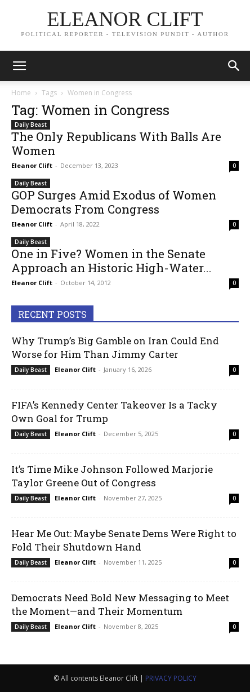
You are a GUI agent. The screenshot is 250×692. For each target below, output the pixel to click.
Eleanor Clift (31, 165)
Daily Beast (31, 124)
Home (21, 92)
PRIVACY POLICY (171, 678)
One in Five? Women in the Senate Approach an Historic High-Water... (111, 261)
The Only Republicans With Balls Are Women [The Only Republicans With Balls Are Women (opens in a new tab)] (116, 143)
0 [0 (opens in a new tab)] (234, 166)
